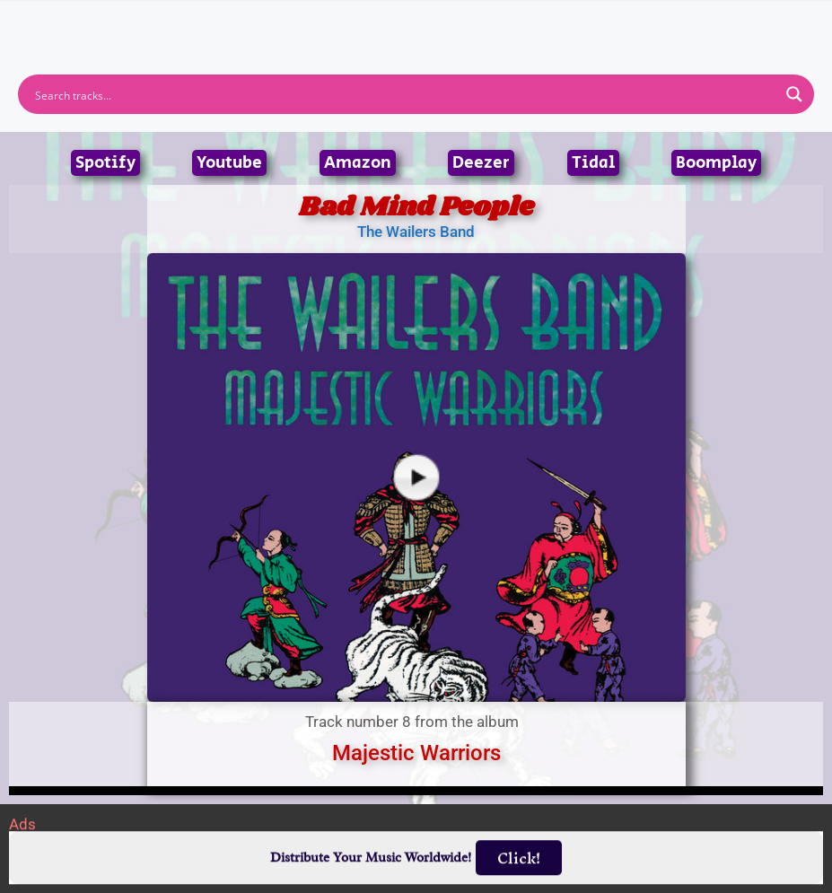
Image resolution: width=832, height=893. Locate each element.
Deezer (481, 163)
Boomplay (716, 163)
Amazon (357, 163)
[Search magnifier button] (794, 94)
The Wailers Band (416, 232)
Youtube (229, 163)
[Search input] (404, 94)
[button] (416, 22)
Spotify (105, 163)
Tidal (593, 163)
